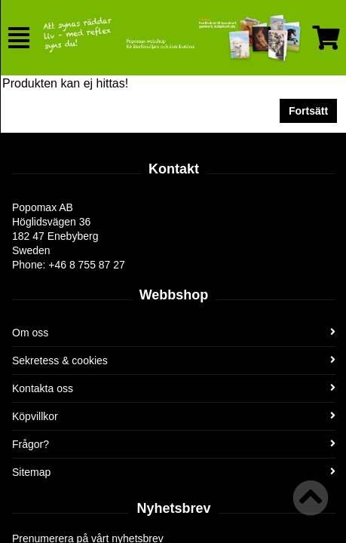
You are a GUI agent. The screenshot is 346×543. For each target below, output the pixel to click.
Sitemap (173, 472)
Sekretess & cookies (173, 360)
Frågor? (173, 444)
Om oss (173, 333)
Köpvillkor (173, 416)
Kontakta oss (173, 388)
